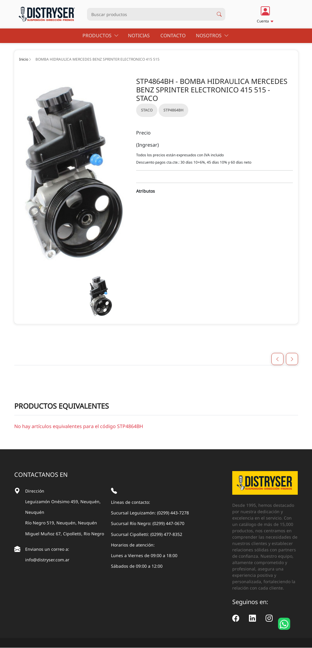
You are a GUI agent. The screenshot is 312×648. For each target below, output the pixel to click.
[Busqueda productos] (150, 14)
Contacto (173, 35)
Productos (102, 35)
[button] (265, 14)
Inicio (23, 59)
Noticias (140, 35)
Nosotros (212, 35)
